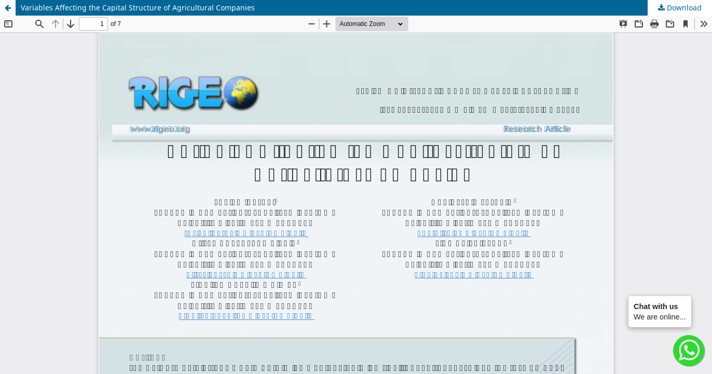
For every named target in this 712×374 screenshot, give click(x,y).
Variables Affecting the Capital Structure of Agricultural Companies (138, 7)
